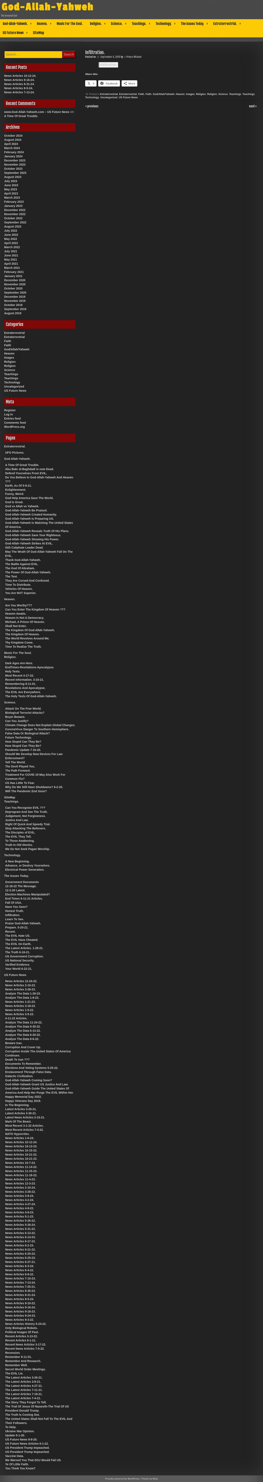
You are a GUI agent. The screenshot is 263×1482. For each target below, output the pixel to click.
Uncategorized (108, 97)
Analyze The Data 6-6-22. (22, 1039)
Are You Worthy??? (18, 605)
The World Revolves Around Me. (27, 638)
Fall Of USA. (13, 902)
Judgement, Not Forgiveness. (25, 816)
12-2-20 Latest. (15, 890)
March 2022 (12, 247)
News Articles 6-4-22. (19, 1270)
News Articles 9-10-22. (20, 1303)
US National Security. (19, 960)
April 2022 (11, 243)
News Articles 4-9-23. (19, 1212)
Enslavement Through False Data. (28, 1072)
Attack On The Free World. (23, 708)
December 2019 (14, 296)
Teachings (235, 94)
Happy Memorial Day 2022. (23, 1096)
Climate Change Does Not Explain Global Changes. (40, 725)
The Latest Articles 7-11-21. (24, 1390)
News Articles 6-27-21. (20, 1262)
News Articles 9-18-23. (20, 1311)
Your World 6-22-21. (18, 968)
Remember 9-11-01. (18, 1357)
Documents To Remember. (23, 1063)
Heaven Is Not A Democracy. (24, 617)
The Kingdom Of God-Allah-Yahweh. (30, 630)
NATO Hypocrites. (17, 1134)
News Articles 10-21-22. (21, 1154)
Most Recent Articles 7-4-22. (24, 1129)
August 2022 (12, 226)
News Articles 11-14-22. (21, 1167)
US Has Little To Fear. (20, 783)
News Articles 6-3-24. (19, 1266)
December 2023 (14, 160)
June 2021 (11, 255)
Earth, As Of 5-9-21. (18, 485)
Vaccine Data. (14, 1456)
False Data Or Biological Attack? (27, 733)
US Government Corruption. (24, 956)
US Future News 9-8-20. (21, 1439)
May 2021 (10, 259)
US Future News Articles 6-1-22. (27, 1443)
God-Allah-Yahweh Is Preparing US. (29, 518)
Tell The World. (15, 762)
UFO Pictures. (14, 452)
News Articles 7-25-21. (20, 1286)
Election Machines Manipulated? (27, 894)
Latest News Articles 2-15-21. (25, 1117)
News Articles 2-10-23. (20, 985)
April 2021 (11, 263)
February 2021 (14, 272)
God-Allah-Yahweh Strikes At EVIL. (29, 543)
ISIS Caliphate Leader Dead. (24, 547)
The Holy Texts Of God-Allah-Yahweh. (31, 696)
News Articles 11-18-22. (21, 1175)
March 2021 (12, 267)
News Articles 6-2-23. (19, 1245)
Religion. (96, 24)
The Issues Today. (192, 24)
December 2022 (14, 210)
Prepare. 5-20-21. (16, 927)
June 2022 (11, 234)
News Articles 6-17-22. (20, 1241)
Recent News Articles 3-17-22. (25, 1344)
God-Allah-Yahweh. (15, 24)
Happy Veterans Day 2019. (23, 1101)
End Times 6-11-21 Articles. (24, 898)
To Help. (10, 1427)
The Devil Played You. (20, 766)
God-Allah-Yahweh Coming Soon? (28, 1080)
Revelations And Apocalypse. (25, 688)
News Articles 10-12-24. (20, 75)
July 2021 (10, 251)
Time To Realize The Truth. (23, 646)
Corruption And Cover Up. (23, 1047)
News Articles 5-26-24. (20, 1224)
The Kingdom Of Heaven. (22, 634)
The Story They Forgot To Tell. (26, 1402)
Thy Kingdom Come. (19, 642)
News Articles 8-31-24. (19, 84)
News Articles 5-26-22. (20, 1220)
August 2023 (12, 177)
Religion (201, 94)
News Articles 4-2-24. (19, 1200)
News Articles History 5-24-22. (25, 1324)
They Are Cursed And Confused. (27, 580)
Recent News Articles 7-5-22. (24, 1348)
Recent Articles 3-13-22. (21, 1336)
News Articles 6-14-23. (20, 1237)
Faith (141, 94)
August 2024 (12, 139)
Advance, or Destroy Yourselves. (27, 865)
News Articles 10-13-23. (21, 1146)
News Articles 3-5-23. (19, 1014)
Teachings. (139, 24)
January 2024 (13, 156)
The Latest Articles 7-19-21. (24, 1394)
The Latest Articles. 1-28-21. (24, 948)
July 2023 (10, 181)
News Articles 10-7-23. (20, 1162)
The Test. (11, 576)
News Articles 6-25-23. (20, 1257)
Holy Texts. (12, 671)
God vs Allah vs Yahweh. (22, 506)
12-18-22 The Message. (21, 886)
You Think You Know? (20, 1468)
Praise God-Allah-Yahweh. (23, 923)
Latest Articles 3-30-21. (21, 1113)
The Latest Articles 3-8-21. (23, 1381)
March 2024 (12, 148)
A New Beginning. (17, 861)
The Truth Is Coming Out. (22, 1414)
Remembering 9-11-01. (20, 683)
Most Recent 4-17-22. (19, 675)
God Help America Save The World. (29, 498)
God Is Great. (14, 502)
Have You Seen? (16, 906)
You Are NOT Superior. (20, 593)
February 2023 (14, 201)
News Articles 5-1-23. (19, 1216)
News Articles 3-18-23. (20, 1006)
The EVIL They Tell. (18, 836)
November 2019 (15, 300)
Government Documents (22, 882)
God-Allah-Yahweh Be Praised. (26, 510)
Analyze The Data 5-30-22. (23, 1026)
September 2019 (15, 309)
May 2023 (10, 189)
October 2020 (13, 288)
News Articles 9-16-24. (19, 80)
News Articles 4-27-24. (20, 1204)
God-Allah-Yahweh (51, 7)
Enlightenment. (15, 489)
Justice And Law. (17, 820)
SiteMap (38, 33)
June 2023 (11, 185)
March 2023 (12, 197)
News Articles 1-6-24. (19, 1138)
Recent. (10, 931)
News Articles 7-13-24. (19, 92)
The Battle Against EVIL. (21, 564)
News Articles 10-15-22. (21, 1150)
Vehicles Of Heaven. (19, 588)
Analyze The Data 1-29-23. (23, 993)
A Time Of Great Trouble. (21, 116)
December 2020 (14, 280)
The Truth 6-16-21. (17, 952)
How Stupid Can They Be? (23, 741)
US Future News (13, 33)
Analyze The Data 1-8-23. (22, 997)
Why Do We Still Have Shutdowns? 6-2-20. (34, 787)
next (252, 105)
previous (92, 105)
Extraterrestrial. (225, 24)
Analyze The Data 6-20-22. (23, 1034)
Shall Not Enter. (15, 626)
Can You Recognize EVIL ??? (25, 807)
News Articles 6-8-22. (19, 1274)
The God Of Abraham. (20, 568)
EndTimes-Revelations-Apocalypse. (29, 667)
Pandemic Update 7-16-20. (23, 750)
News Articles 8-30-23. (20, 1290)
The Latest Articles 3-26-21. (24, 1377)
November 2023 (15, 164)
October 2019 (13, 305)
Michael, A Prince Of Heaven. (25, 622)
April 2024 (11, 144)
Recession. (12, 1352)
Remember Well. (16, 1365)
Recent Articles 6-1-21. (20, 1340)
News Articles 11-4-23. (20, 1179)
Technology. (163, 24)
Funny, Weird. (14, 494)
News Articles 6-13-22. (20, 1233)
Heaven (180, 94)
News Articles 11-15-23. (21, 1171)
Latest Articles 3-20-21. (21, 1109)
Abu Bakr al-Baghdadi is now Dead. (29, 469)
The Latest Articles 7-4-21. (23, 1398)
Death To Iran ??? (17, 1059)
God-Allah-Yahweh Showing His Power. (32, 539)
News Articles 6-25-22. (20, 1253)
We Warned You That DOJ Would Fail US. (33, 1460)
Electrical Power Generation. (24, 869)
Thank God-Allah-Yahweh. (23, 560)
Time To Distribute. (18, 584)
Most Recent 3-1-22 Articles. (24, 1125)
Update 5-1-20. (15, 1435)
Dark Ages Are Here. (19, 663)
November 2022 (15, 214)
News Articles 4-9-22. (19, 1208)
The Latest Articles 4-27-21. (24, 1385)
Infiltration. (108, 64)
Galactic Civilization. (19, 1076)
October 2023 (13, 168)
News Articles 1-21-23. (20, 1001)
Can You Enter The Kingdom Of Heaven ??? (35, 609)
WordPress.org (14, 426)
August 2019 (12, 313)
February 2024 (14, 152)
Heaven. (42, 24)
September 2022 (15, 222)
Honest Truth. (14, 911)
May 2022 (10, 239)
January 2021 (13, 276)
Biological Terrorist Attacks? (24, 712)
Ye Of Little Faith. (17, 1464)
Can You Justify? (17, 721)
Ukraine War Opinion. (20, 1431)
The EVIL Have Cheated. (21, 939)
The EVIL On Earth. (18, 944)
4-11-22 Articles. (16, 1018)
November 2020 (15, 284)
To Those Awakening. (20, 840)
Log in (8, 414)
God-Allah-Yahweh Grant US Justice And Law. (36, 1084)
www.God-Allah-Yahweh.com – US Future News (36, 112)
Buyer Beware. (15, 716)
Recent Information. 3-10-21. (24, 679)
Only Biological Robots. (21, 1328)
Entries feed (12, 418)
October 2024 (13, 135)
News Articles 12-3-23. (20, 1183)
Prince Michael (133, 56)
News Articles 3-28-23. (20, 989)
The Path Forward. (17, 770)
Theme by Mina (149, 1478)
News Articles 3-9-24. (19, 1195)
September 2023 (15, 172)
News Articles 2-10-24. (20, 1187)
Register (10, 410)
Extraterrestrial (109, 94)
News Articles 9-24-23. (20, 1315)
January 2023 (13, 205)
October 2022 (13, 218)
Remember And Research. (23, 1361)
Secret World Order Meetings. (25, 1369)
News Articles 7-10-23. (20, 1278)
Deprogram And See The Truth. (26, 811)
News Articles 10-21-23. (21, 1158)
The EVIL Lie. (14, 1373)
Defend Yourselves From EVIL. (26, 473)
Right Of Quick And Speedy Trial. (27, 824)
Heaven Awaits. (15, 613)
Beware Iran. (13, 1043)
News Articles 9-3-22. (19, 1319)
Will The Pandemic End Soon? (26, 791)
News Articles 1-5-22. (19, 1010)
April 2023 (11, 193)
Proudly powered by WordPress (122, 1478)
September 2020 (15, 292)
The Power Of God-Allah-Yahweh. (28, 572)
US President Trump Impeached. (27, 1447)
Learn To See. (14, 919)
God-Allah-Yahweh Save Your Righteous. (33, 535)
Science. (116, 24)
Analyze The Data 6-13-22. (23, 1030)
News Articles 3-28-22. (20, 1191)
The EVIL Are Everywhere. (23, 692)
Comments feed (15, 422)
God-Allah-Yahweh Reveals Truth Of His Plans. (37, 531)
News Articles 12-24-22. (21, 981)
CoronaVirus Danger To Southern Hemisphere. (37, 729)
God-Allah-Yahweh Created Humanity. (31, 514)
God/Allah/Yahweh (164, 94)
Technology (92, 97)
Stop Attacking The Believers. (25, 828)
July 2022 (10, 230)
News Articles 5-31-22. (20, 1229)
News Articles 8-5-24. (18, 88)
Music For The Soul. (69, 24)
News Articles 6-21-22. (20, 1249)
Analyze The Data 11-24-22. (23, 1022)
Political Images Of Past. (22, 1332)
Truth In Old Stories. (19, 845)
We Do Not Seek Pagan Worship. (27, 849)
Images (190, 94)
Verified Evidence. (17, 964)
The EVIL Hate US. (17, 935)
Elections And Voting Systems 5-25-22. (31, 1067)
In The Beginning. (17, 1105)
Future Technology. (18, 737)
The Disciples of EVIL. (20, 832)
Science (223, 94)
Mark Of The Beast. (18, 1121)
